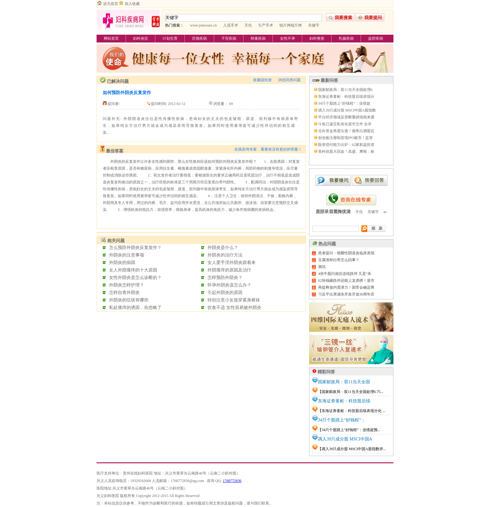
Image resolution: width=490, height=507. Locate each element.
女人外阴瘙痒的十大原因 (133, 270)
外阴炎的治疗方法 (225, 255)
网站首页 (111, 38)
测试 (322, 267)
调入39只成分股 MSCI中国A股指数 (347, 110)
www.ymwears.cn (203, 25)
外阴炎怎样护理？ (126, 285)
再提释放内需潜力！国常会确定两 (346, 287)
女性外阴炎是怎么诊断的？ (135, 277)
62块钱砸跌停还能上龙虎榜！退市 (346, 280)
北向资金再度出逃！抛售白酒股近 (346, 131)
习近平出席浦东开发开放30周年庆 (346, 294)
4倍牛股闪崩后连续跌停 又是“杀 (344, 273)
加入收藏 (132, 4)
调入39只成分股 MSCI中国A (345, 439)
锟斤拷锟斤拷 (290, 25)
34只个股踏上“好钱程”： (341, 420)
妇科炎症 (140, 38)
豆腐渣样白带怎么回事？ (338, 260)
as (385, 212)
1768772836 (231, 481)
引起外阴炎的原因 (225, 292)
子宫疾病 (228, 38)
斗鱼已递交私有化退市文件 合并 (345, 124)
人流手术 (230, 25)
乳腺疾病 (346, 38)
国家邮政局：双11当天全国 (344, 382)
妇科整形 (316, 38)
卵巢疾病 (258, 38)
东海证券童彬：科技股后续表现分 (346, 96)
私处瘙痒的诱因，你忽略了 (135, 307)
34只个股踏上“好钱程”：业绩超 (344, 103)
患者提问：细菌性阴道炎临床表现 (346, 253)
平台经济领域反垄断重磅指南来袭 (346, 117)
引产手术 (265, 25)
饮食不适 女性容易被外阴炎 (234, 307)
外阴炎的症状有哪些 (128, 300)
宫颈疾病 (199, 38)
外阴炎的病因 (122, 262)
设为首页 (110, 4)
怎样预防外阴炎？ (225, 277)
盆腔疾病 (375, 38)
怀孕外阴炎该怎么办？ (229, 285)
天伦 (248, 25)
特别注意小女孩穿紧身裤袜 (234, 300)
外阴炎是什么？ (223, 247)
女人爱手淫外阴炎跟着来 (232, 262)
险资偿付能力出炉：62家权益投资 (346, 144)
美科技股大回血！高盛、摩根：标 (346, 151)
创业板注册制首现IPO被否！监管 (345, 138)
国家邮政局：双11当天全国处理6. (345, 89)
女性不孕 (287, 38)
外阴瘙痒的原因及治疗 (229, 270)
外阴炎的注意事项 (126, 255)
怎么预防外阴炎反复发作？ (135, 247)
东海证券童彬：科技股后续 (344, 401)
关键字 (313, 25)
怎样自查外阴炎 (124, 292)
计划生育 (170, 38)
